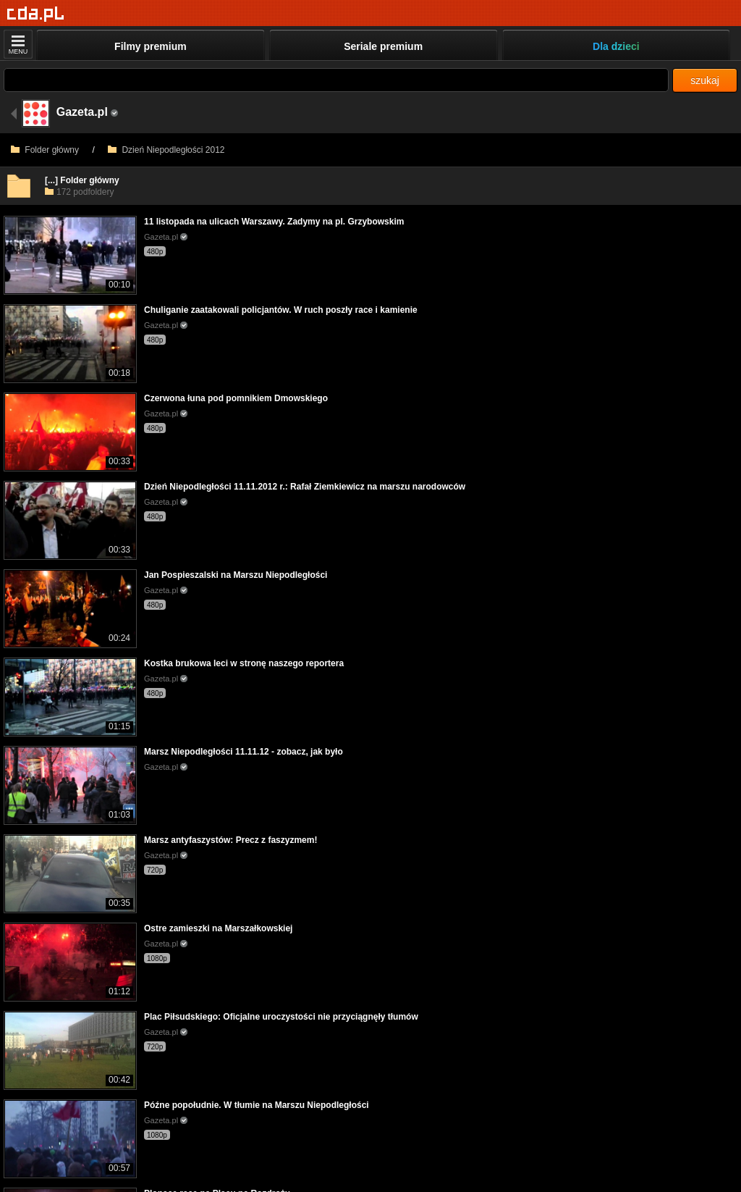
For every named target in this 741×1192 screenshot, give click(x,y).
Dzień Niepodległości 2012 (166, 150)
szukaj (704, 80)
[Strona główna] (35, 14)
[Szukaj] (336, 80)
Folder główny (45, 150)
